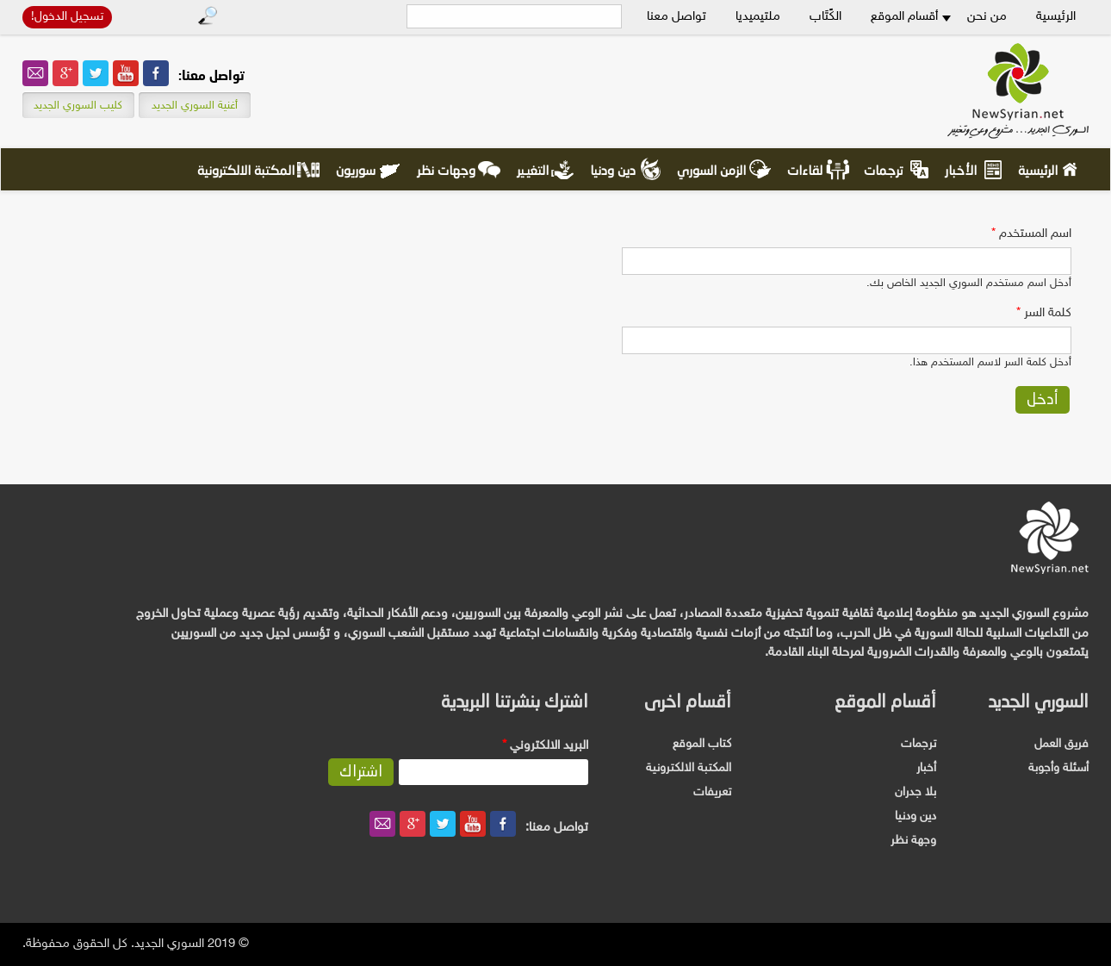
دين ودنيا (613, 171)
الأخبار (961, 171)
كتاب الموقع (702, 744)
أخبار (926, 769)
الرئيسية (1056, 17)
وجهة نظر (913, 841)
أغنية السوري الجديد (195, 106)
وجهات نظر (446, 171)
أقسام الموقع (904, 17)
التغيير (533, 171)
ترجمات (883, 171)
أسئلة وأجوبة (1058, 769)
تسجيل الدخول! (67, 17)
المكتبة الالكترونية (246, 171)
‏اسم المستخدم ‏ (1031, 234)
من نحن (987, 17)
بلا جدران (915, 793)
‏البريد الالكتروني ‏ (545, 746)
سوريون (356, 171)
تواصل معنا (676, 17)
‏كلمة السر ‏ (1043, 313)
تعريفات (712, 793)
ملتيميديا (757, 17)
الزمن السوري (711, 171)
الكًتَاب (825, 17)
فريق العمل (1061, 744)
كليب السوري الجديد (78, 106)
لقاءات (804, 171)
